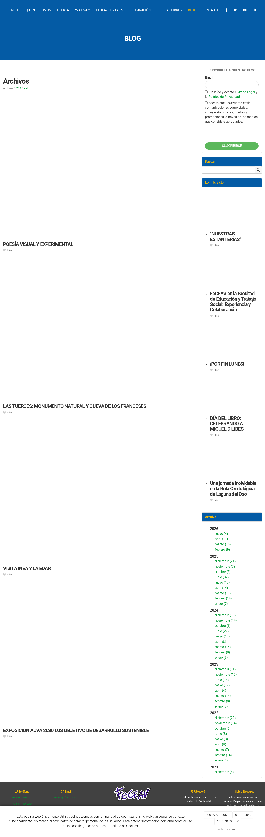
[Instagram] (254, 10)
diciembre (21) (225, 561)
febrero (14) (223, 598)
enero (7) (221, 604)
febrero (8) (222, 652)
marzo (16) (223, 544)
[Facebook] (226, 10)
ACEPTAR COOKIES (228, 821)
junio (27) (222, 631)
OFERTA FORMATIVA (73, 10)
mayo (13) (222, 636)
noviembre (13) (226, 674)
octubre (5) (223, 572)
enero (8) (221, 658)
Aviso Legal (247, 92)
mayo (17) (222, 582)
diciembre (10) (225, 615)
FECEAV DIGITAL (109, 10)
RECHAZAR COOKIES (218, 814)
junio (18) (222, 680)
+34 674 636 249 (22, 803)
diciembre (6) (224, 772)
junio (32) (222, 577)
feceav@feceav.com (66, 797)
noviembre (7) (225, 566)
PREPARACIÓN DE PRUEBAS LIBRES (155, 10)
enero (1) (221, 760)
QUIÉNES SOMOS (38, 10)
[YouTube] (245, 10)
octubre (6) (223, 728)
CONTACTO (210, 10)
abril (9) (220, 744)
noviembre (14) (226, 620)
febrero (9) (222, 549)
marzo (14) (223, 647)
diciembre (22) (225, 718)
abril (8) (220, 642)
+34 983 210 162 (22, 797)
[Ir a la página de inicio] (2, 10)
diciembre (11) (225, 669)
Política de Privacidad (224, 97)
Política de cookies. (228, 829)
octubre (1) (223, 626)
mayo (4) (221, 534)
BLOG (192, 10)
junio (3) (221, 734)
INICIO (14, 10)
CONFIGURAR (243, 814)
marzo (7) (222, 750)
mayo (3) (221, 739)
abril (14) (221, 588)
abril (25, 88)
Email (209, 77)
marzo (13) (223, 593)
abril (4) (220, 690)
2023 (18, 88)
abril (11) (221, 539)
